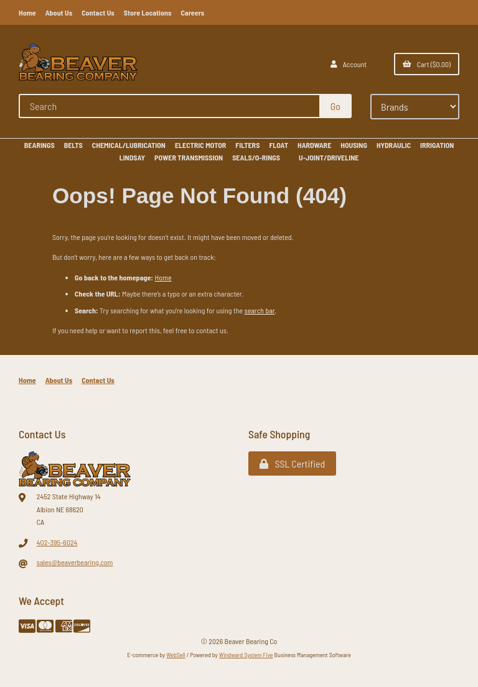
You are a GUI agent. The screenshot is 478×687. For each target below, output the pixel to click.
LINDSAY (132, 157)
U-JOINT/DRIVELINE (328, 157)
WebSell (175, 654)
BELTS (73, 145)
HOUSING (353, 145)
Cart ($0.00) (427, 64)
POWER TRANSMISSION (188, 157)
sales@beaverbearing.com (75, 562)
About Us (59, 12)
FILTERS (247, 145)
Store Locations (148, 12)
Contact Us (98, 12)
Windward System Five (246, 654)
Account (348, 64)
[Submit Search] (335, 106)
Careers (192, 12)
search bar (260, 310)
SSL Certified (292, 463)
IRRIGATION (437, 145)
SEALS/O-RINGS (256, 157)
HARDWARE (314, 145)
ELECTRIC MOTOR (200, 145)
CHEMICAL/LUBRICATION (129, 145)
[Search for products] (170, 106)
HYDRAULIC (394, 145)
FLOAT (278, 145)
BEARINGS (39, 145)
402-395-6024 (57, 542)
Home (27, 12)
